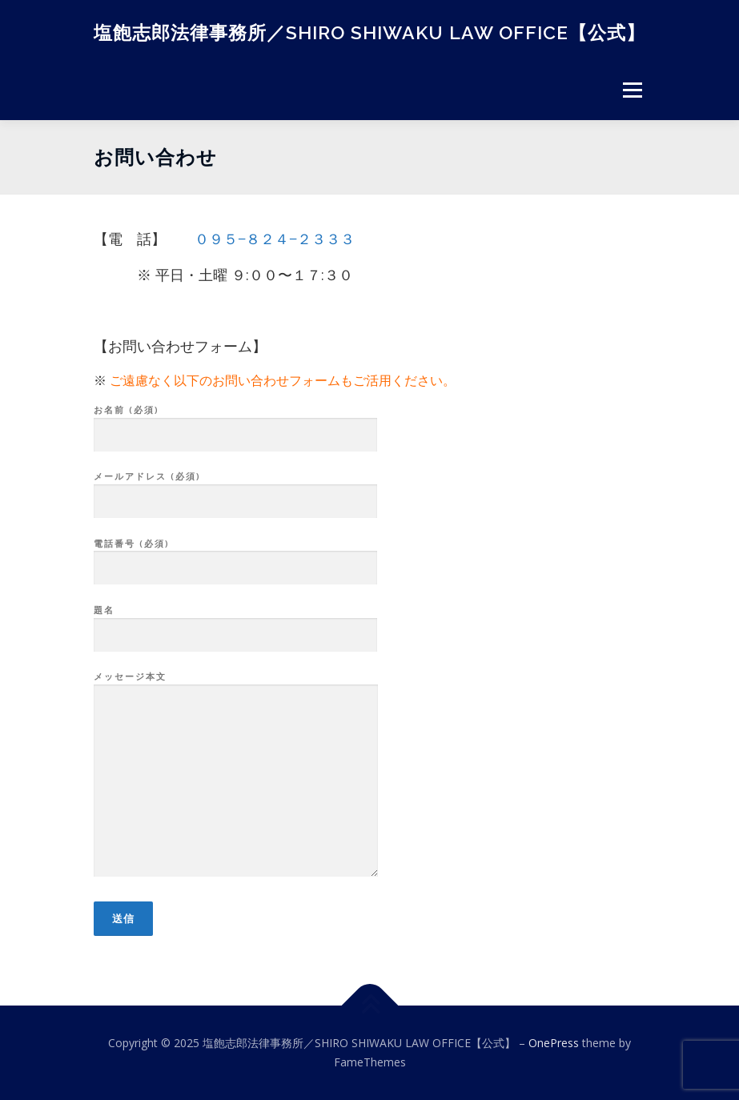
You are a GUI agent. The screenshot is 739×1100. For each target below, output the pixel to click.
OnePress (553, 1042)
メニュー (632, 89)
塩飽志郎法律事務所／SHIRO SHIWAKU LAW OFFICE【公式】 (369, 31)
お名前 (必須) (235, 422)
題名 (235, 623)
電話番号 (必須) (235, 556)
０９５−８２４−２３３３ (275, 238)
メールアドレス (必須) (235, 489)
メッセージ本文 (236, 775)
